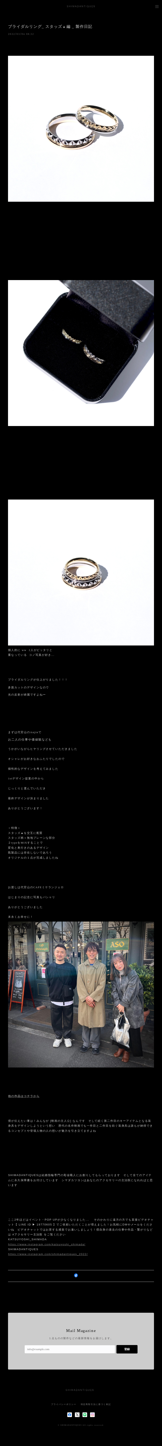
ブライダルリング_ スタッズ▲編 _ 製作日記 (50, 27)
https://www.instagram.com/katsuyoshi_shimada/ (46, 1244)
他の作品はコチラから (23, 1096)
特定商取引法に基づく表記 (96, 1404)
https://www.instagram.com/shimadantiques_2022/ (48, 1254)
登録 (127, 1349)
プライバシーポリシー (63, 1404)
